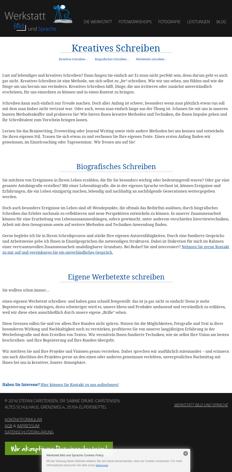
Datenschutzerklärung (29, 432)
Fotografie (169, 22)
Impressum (28, 426)
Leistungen (198, 22)
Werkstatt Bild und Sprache (201, 405)
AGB (8, 426)
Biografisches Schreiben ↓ (112, 59)
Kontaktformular (23, 419)
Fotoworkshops (135, 22)
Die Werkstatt (98, 22)
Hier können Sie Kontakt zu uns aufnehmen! (80, 384)
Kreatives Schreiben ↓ (73, 59)
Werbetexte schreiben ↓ (151, 59)
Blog (221, 22)
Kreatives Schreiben (116, 48)
